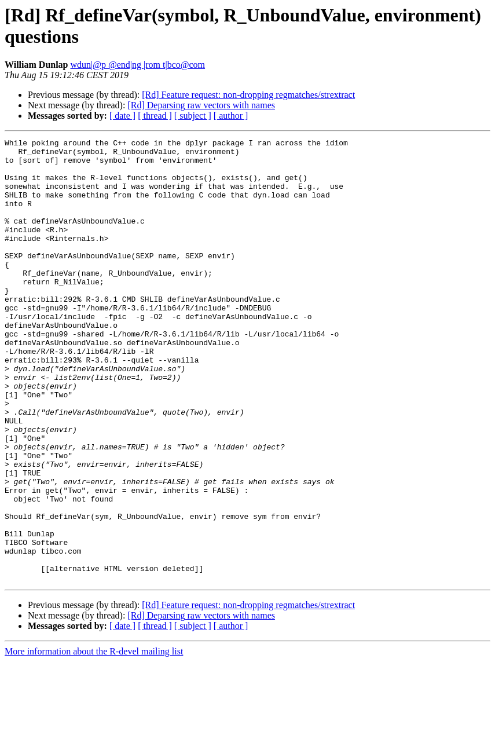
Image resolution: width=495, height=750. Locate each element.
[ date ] (122, 115)
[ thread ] (155, 115)
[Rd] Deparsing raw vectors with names (201, 105)
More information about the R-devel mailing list (94, 740)
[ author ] (231, 115)
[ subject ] (192, 115)
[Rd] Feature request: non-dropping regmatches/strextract (248, 95)
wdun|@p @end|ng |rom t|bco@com (138, 64)
